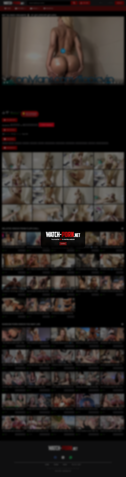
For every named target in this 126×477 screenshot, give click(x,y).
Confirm (63, 243)
